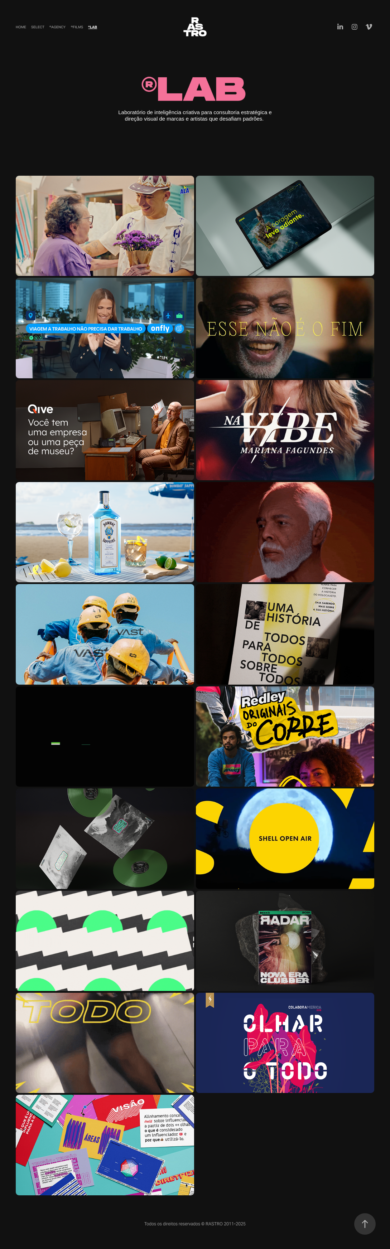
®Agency (57, 27)
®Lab (92, 27)
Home (21, 27)
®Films (77, 27)
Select (37, 27)
